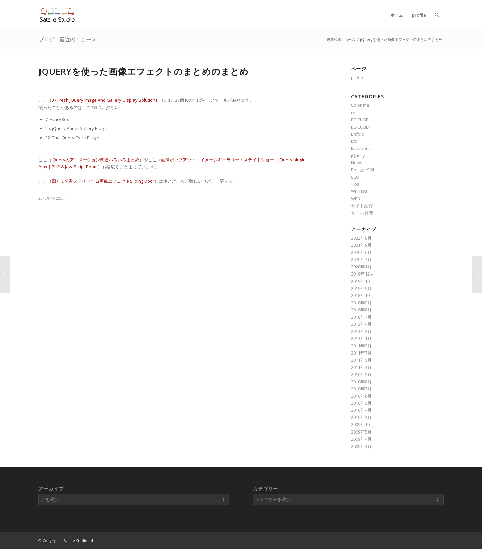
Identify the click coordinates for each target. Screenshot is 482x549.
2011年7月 (361, 353)
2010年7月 (361, 389)
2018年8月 (361, 310)
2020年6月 (361, 252)
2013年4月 (361, 324)
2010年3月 (361, 417)
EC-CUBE (359, 119)
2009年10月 (362, 424)
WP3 (355, 198)
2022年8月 (361, 238)
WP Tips (359, 191)
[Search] (437, 15)
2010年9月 (361, 374)
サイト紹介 (362, 206)
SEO (355, 177)
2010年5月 (361, 403)
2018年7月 (361, 317)
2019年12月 (362, 274)
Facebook (361, 148)
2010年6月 (361, 396)
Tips (41, 81)
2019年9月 (361, 288)
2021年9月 (361, 245)
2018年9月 (361, 303)
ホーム (396, 15)
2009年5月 (361, 432)
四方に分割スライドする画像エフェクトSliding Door (103, 181)
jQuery (358, 155)
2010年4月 (361, 410)
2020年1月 (361, 267)
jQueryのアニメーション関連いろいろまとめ (95, 160)
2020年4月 (361, 259)
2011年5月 (361, 360)
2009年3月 (361, 446)
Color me (360, 105)
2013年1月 (361, 338)
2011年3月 (361, 367)
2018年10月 (362, 295)
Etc (354, 141)
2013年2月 (361, 331)
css (354, 112)
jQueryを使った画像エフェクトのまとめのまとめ (143, 71)
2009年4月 (361, 439)
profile (419, 15)
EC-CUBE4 (361, 127)
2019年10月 (362, 281)
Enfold (357, 134)
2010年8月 (361, 382)
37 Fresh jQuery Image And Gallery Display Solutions (105, 100)
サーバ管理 (362, 213)
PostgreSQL (363, 170)
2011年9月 (361, 346)
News (357, 163)
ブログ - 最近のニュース (67, 39)
